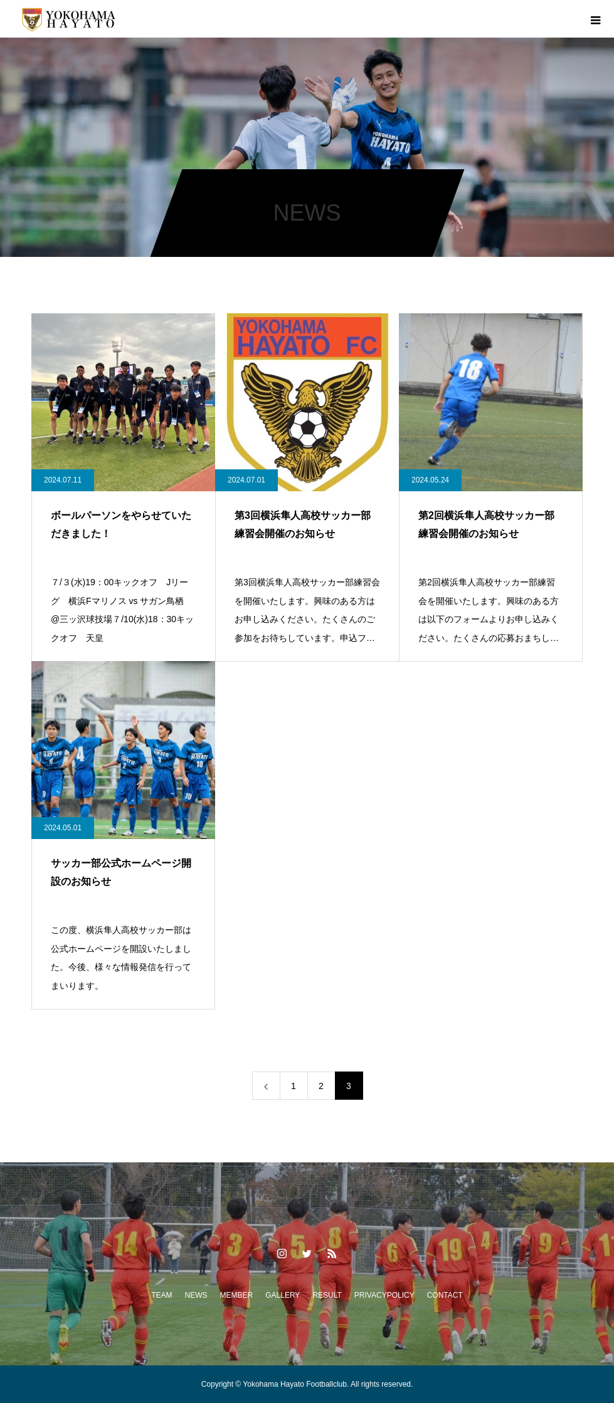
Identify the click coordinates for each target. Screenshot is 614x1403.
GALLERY (282, 1295)
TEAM (161, 1295)
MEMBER (236, 1295)
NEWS (196, 1295)
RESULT (326, 1295)
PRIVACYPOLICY (384, 1295)
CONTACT (445, 1295)
